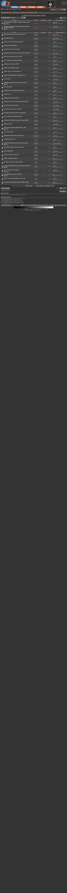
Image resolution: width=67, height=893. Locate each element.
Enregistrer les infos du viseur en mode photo (15, 112)
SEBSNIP (56, 26)
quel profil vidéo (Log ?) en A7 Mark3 (12, 109)
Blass (55, 90)
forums (46, 209)
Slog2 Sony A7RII (8, 123)
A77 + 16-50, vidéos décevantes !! (12, 170)
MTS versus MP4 (8, 86)
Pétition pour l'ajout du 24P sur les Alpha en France (16, 143)
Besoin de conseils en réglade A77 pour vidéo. (15, 178)
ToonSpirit (36, 143)
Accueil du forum (7, 205)
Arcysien (56, 120)
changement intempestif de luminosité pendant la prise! (17, 165)
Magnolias (56, 64)
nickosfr (36, 94)
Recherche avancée (65, 10)
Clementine (36, 64)
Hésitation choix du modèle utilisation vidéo (14, 90)
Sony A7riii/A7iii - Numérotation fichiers (13, 116)
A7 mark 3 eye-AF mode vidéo (11, 105)
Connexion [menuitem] (65, 2)
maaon (55, 135)
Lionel (36, 22)
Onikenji (55, 151)
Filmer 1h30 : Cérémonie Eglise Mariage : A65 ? (15, 127)
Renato (55, 71)
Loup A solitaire (36, 135)
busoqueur (36, 154)
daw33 (55, 112)
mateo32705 (36, 71)
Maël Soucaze (38, 210)
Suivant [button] (65, 18)
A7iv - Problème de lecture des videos (13, 60)
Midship (56, 174)
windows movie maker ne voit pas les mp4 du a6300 (16, 120)
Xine (36, 139)
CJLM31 (36, 158)
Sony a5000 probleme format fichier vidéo (14, 147)
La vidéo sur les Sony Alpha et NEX (33, 15)
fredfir (36, 178)
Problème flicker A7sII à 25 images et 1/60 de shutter (16, 101)
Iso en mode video (8, 150)
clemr (36, 116)
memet (36, 162)
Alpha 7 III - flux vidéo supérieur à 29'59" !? (14, 41)
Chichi (36, 56)
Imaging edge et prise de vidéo (11, 97)
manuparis (36, 112)
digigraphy (36, 124)
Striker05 (56, 170)
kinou (55, 165)
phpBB (25, 209)
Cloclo (55, 75)
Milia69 (36, 147)
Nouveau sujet (5, 17)
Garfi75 (36, 127)
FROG (36, 151)
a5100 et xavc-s (7, 94)
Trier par (38, 185)
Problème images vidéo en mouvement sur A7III (15, 82)
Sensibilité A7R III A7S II (9, 139)
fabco (55, 60)
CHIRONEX (36, 105)
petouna (36, 90)
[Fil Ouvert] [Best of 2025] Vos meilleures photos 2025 (16, 22)
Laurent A (56, 53)
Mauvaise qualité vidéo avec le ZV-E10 (13, 56)
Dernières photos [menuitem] (18, 9)
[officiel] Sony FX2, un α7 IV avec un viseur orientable (16, 52)
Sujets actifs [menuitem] (10, 9)
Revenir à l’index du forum (6, 190)
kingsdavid (36, 45)
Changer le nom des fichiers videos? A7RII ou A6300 (16, 182)
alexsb (36, 75)
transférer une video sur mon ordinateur (13, 162)
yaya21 (36, 165)
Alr (36, 170)
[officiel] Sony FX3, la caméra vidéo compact (14, 34)
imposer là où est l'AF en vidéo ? (11, 67)
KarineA (36, 101)
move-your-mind (57, 143)
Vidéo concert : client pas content (12, 49)
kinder (55, 162)
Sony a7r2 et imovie (8, 131)
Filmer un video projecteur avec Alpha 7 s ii (14, 75)
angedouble (56, 101)
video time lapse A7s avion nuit (11, 154)
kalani (55, 147)
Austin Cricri (56, 79)
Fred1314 (36, 60)
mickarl (55, 45)
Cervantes (36, 79)
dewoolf (36, 67)
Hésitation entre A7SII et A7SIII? (11, 64)
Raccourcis (5, 9)
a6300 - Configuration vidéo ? (11, 158)
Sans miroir (36, 34)
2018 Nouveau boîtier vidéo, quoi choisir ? (14, 135)
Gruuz (55, 82)
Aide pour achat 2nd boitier (10, 45)
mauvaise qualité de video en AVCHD (12, 174)
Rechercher (63, 10)
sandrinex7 (36, 174)
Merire (36, 98)
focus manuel (7, 78)
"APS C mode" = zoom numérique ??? (13, 71)
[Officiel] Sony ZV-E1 (9, 38)
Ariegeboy (56, 154)
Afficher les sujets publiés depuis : (22, 185)
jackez (55, 158)
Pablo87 (55, 22)
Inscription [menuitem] (65, 3)
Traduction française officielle (30, 210)
